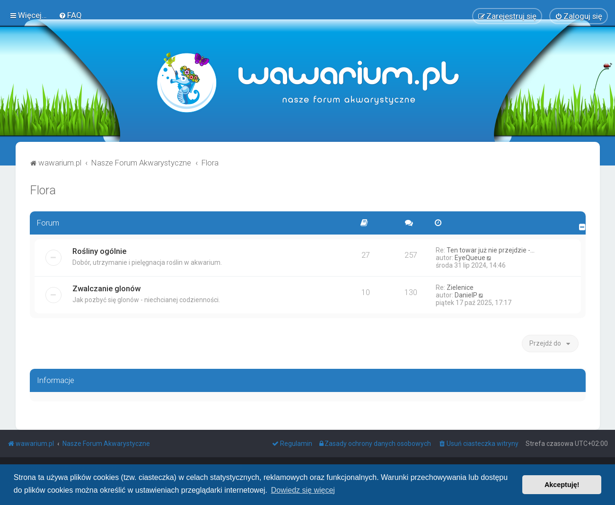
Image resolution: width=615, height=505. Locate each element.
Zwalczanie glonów (106, 287)
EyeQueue (470, 256)
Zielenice (460, 286)
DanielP (466, 293)
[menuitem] (70, 15)
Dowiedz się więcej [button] (303, 490)
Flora (43, 189)
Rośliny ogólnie (99, 249)
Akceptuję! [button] (562, 484)
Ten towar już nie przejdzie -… (491, 248)
